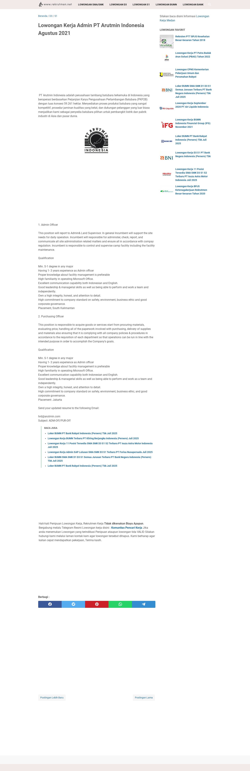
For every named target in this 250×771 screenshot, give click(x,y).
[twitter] (73, 604)
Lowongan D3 (118, 4)
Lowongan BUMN (166, 4)
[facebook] (50, 604)
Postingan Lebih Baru (52, 697)
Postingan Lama (144, 697)
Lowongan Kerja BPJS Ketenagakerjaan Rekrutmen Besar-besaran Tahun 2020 (191, 190)
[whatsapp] (120, 604)
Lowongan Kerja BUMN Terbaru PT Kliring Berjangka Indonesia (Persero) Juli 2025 (93, 438)
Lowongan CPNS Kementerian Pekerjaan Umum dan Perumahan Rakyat (192, 73)
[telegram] (143, 604)
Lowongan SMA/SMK (91, 4)
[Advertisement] (96, 65)
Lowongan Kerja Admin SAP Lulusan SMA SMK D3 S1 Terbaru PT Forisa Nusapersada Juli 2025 (100, 452)
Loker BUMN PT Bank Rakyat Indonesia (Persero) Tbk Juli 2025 (82, 433)
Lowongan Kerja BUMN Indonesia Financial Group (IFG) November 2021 (192, 123)
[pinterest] (97, 604)
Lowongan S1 (141, 4)
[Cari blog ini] (210, 4)
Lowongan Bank (193, 4)
